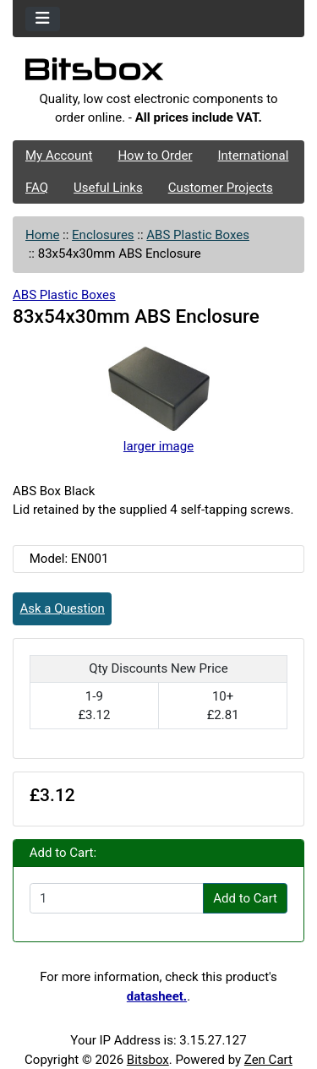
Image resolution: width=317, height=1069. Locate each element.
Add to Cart (245, 898)
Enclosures (103, 235)
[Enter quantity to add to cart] (117, 898)
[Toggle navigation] (42, 19)
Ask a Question (62, 608)
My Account (58, 155)
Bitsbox (148, 1059)
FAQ (36, 187)
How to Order (155, 155)
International (252, 155)
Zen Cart (268, 1059)
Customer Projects (220, 187)
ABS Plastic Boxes (197, 235)
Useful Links (108, 187)
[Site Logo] (158, 73)
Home (42, 235)
